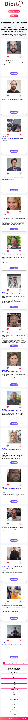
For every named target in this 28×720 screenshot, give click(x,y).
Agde (14, 682)
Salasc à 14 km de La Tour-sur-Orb (10, 332)
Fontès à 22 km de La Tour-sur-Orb (10, 605)
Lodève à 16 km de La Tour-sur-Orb (10, 371)
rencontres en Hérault (15, 669)
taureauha (4, 448)
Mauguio (14, 687)
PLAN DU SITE (18, 718)
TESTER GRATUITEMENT (14, 11)
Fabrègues (14, 707)
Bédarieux (14, 704)
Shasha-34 (4, 98)
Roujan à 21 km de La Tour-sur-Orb (10, 566)
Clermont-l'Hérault (14, 699)
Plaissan (14, 714)
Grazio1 (3, 292)
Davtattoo (4, 409)
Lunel (14, 679)
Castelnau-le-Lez (14, 689)
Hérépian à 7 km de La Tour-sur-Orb (10, 293)
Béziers (14, 674)
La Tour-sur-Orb (14, 712)
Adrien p (4, 526)
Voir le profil (14, 73)
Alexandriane (5, 370)
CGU (12, 718)
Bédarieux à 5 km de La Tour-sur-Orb (10, 99)
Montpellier (14, 672)
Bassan (14, 709)
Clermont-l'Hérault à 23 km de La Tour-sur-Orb (12, 644)
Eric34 (3, 642)
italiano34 (4, 604)
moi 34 (3, 253)
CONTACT (24, 718)
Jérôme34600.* (5, 137)
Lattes (14, 692)
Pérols (13, 694)
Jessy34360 (4, 59)
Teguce (3, 175)
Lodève (14, 702)
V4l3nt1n (4, 565)
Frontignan (14, 684)
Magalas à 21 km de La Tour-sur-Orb (10, 527)
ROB (3, 487)
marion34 (4, 214)
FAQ (9, 718)
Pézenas (14, 697)
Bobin (3, 331)
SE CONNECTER (14, 15)
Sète (14, 677)
